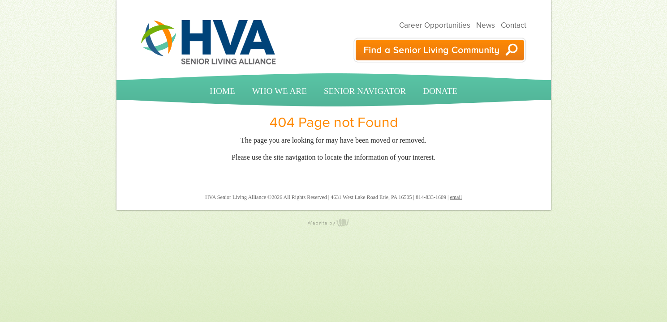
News (485, 25)
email (456, 197)
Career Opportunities (434, 25)
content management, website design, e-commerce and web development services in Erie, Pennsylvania (334, 222)
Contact (513, 25)
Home (222, 91)
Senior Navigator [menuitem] (365, 91)
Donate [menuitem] (440, 91)
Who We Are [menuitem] (279, 91)
